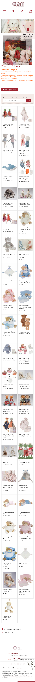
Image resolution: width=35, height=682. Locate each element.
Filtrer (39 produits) (9, 90)
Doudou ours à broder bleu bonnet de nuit (9, 564)
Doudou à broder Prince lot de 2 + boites (8, 125)
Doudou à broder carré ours (8, 228)
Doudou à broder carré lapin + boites (25, 435)
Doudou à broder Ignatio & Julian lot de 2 (24, 333)
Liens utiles (17, 669)
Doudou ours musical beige (7, 617)
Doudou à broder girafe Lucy (8, 461)
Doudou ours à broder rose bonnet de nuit (25, 538)
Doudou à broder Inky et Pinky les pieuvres (24, 151)
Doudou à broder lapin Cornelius (8, 204)
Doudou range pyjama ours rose (8, 306)
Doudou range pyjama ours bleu (24, 281)
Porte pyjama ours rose (8, 512)
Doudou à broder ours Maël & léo (24, 410)
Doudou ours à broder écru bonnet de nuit (25, 229)
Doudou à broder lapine (8, 385)
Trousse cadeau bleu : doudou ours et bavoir (25, 307)
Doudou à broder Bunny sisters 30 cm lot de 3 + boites (25, 359)
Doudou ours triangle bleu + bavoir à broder (23, 487)
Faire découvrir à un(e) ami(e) (12, 629)
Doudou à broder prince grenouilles (24, 461)
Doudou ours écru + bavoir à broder (9, 255)
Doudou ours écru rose (24, 564)
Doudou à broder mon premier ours (24, 385)
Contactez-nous (8, 632)
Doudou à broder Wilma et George (8, 151)
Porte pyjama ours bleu (24, 512)
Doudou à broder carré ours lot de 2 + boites (9, 436)
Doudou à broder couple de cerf (8, 410)
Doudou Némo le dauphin (8, 177)
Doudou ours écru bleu (8, 281)
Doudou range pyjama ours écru (8, 590)
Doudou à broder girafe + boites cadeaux (8, 487)
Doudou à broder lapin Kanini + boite (9, 359)
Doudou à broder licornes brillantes (24, 204)
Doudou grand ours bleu (9, 332)
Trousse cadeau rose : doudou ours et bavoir (25, 591)
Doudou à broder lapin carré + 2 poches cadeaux (24, 178)
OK (29, 100)
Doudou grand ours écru (9, 537)
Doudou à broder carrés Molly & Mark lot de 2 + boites (25, 125)
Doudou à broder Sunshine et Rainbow (24, 255)
